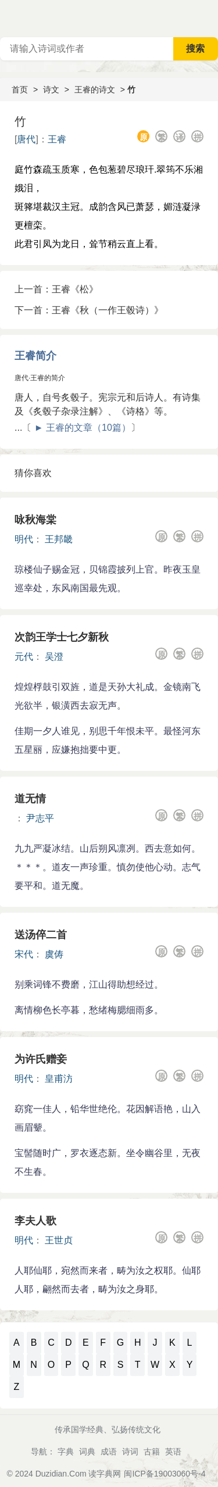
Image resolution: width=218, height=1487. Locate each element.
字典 (66, 1451)
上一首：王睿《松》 (56, 289)
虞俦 (54, 954)
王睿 (57, 139)
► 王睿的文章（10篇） (82, 427)
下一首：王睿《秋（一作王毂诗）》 (89, 310)
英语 (173, 1451)
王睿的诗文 (94, 89)
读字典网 (104, 1473)
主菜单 (208, 17)
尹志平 (40, 818)
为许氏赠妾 (41, 1059)
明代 (24, 539)
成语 (109, 1451)
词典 (87, 1451)
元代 (24, 657)
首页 (20, 89)
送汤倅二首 (41, 935)
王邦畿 (59, 539)
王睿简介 (35, 356)
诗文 (51, 89)
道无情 (30, 799)
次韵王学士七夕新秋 (62, 637)
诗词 (130, 1451)
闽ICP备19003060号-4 (164, 1473)
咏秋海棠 (35, 520)
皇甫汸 (59, 1079)
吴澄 (54, 657)
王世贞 (59, 1240)
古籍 (152, 1451)
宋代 (24, 954)
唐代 (26, 139)
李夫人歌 (35, 1221)
